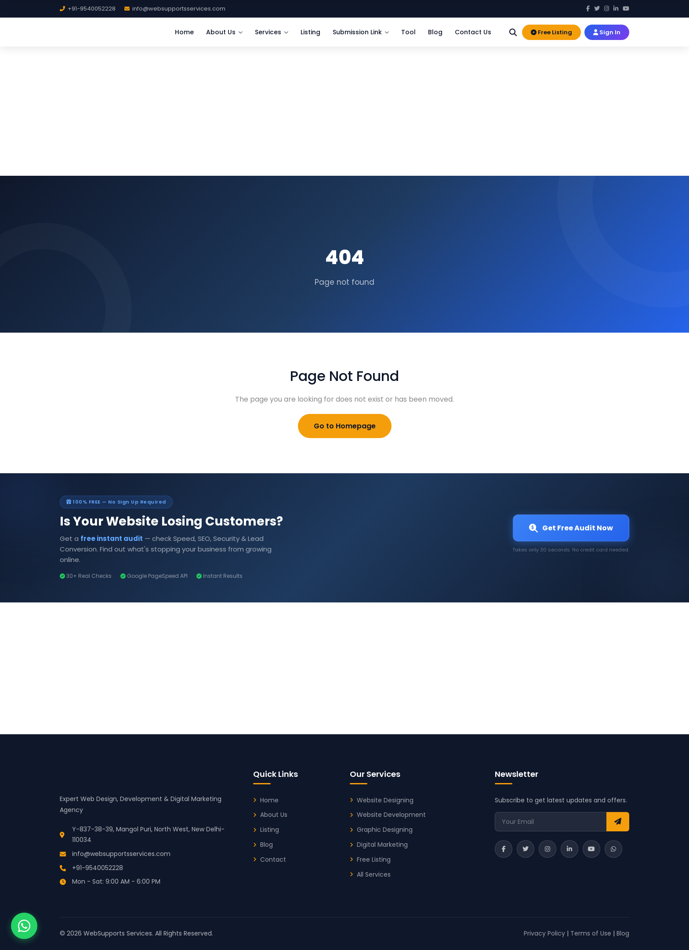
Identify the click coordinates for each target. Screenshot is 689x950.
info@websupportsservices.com (121, 853)
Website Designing (385, 800)
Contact (273, 859)
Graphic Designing (385, 829)
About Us (273, 814)
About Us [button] (224, 31)
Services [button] (271, 31)
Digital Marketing (382, 844)
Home (184, 31)
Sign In (606, 32)
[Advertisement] (344, 109)
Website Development (391, 814)
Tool (408, 31)
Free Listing (551, 32)
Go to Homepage (345, 426)
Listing (310, 31)
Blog (435, 31)
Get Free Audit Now (571, 528)
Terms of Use (590, 933)
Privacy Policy (544, 933)
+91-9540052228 (97, 867)
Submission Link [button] (361, 31)
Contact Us (473, 31)
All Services (374, 874)
